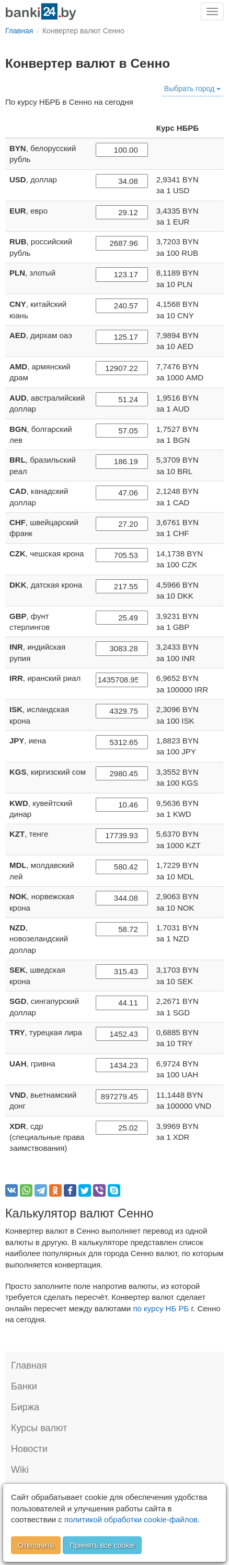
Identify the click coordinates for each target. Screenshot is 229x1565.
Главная (29, 1365)
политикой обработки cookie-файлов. (132, 1519)
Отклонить (36, 1545)
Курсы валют (39, 1428)
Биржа (25, 1407)
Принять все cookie (102, 1545)
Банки (24, 1386)
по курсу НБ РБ (161, 1308)
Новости (29, 1449)
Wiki (20, 1469)
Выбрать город (192, 88)
